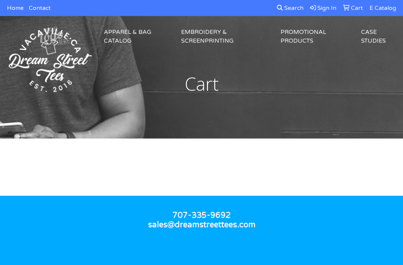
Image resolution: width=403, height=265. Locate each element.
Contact (40, 8)
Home (15, 8)
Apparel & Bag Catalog (127, 36)
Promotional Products (303, 36)
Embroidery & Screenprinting (207, 36)
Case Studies (373, 36)
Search (290, 8)
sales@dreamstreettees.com (201, 225)
